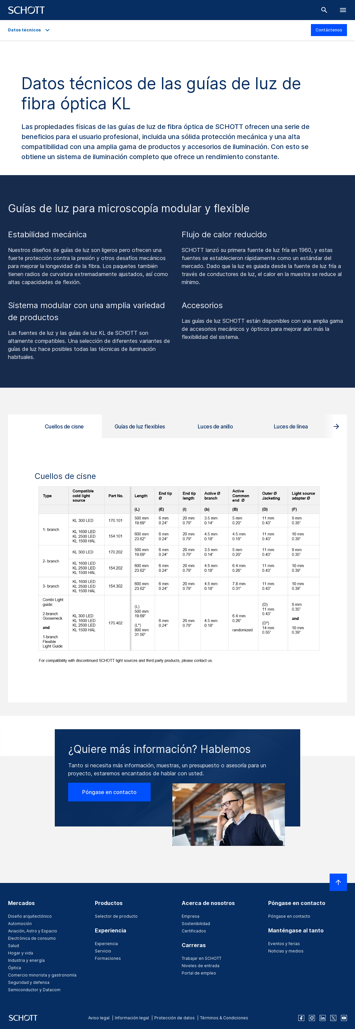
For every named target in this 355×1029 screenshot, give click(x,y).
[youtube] (344, 1018)
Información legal (132, 1017)
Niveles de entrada (200, 965)
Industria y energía (26, 960)
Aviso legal (99, 1017)
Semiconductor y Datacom (34, 989)
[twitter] (333, 1018)
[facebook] (301, 1018)
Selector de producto (116, 916)
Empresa (190, 916)
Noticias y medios (286, 950)
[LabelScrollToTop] (338, 882)
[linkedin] (323, 1018)
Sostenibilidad (196, 923)
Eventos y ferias (284, 943)
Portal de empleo (199, 973)
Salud (13, 945)
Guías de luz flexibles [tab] (140, 426)
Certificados (194, 930)
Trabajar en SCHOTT (201, 958)
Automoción (20, 923)
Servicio (103, 950)
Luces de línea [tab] (291, 426)
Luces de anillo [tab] (215, 426)
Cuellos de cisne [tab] (64, 426)
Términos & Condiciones (224, 1017)
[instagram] (312, 1018)
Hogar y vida (20, 952)
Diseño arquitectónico (30, 916)
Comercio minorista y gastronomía (42, 975)
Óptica (14, 967)
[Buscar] (324, 10)
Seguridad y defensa (28, 982)
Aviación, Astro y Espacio (32, 930)
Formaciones (108, 958)
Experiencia (106, 943)
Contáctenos (329, 29)
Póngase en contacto (109, 792)
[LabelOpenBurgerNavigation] (343, 10)
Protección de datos (174, 1017)
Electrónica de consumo (32, 938)
